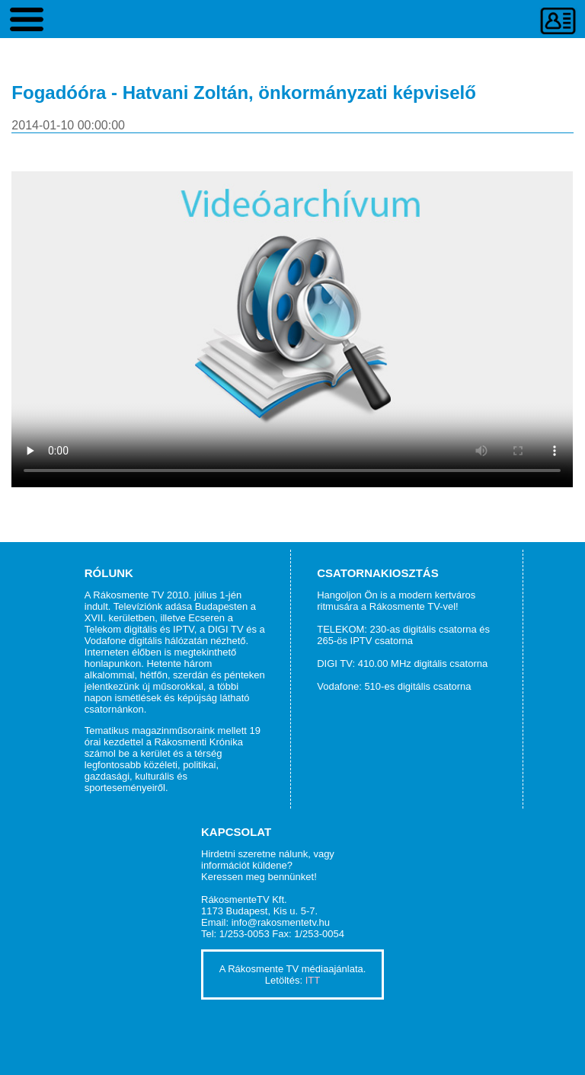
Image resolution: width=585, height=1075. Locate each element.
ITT (313, 980)
